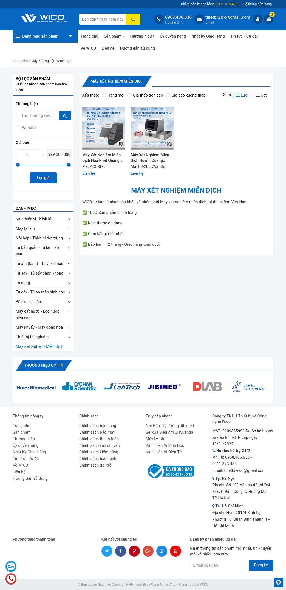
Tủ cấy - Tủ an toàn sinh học (40, 292)
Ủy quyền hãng (173, 36)
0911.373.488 (224, 464)
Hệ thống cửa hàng (257, 4)
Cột (261, 95)
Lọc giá (43, 178)
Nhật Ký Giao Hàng (208, 36)
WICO (204, 584)
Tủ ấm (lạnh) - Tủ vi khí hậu (39, 263)
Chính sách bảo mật (96, 432)
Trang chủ (89, 36)
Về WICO (88, 48)
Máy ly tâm (25, 228)
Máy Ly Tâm (156, 439)
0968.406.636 (178, 17)
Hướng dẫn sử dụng (137, 48)
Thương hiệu (141, 36)
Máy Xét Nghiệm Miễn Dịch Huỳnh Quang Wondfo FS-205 (150, 158)
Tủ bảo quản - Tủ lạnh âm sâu (38, 250)
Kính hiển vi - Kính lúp (35, 219)
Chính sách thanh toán (99, 439)
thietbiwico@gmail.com (227, 17)
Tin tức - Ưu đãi (244, 36)
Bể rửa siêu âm (29, 302)
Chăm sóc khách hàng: (209, 4)
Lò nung (23, 283)
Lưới (242, 95)
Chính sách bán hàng (97, 426)
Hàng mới (113, 95)
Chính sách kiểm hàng (98, 452)
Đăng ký (261, 565)
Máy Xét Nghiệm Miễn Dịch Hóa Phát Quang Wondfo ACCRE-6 (101, 158)
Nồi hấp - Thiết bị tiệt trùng (39, 238)
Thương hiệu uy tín (43, 365)
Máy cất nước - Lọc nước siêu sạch (38, 314)
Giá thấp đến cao (145, 95)
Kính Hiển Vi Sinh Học (165, 445)
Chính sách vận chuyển (99, 445)
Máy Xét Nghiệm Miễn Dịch (40, 346)
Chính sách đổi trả (95, 465)
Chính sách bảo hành (97, 458)
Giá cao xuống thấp (185, 95)
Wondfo (28, 127)
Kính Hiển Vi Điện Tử (164, 452)
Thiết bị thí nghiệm (32, 337)
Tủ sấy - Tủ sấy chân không (39, 273)
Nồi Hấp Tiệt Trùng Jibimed (170, 426)
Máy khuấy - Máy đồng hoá (39, 327)
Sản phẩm (114, 36)
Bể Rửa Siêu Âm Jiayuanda (169, 432)
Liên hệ (108, 48)
